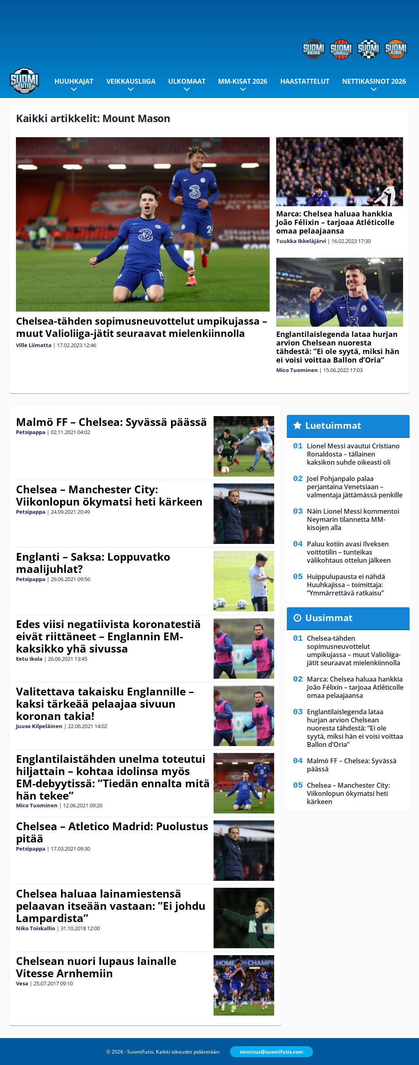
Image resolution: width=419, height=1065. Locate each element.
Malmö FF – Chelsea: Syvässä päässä (111, 421)
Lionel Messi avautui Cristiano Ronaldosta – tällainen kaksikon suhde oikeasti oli (353, 454)
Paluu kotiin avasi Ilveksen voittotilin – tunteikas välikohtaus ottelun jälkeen (349, 552)
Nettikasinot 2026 (374, 81)
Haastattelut (304, 81)
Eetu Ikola (29, 658)
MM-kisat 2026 (242, 81)
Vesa (22, 983)
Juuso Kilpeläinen (39, 726)
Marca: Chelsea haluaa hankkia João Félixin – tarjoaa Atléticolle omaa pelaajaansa (335, 222)
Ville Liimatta (34, 345)
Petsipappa (30, 432)
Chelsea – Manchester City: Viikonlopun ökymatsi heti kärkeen (109, 495)
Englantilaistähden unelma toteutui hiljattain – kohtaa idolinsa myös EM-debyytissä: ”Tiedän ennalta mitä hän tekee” (113, 777)
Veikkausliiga (130, 81)
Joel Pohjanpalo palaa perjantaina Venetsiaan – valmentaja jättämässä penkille (355, 486)
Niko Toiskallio (35, 928)
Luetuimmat (333, 425)
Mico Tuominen (297, 370)
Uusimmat (329, 617)
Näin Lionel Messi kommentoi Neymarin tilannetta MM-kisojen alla (353, 519)
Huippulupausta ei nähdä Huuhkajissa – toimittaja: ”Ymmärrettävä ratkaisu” (346, 584)
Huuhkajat (73, 81)
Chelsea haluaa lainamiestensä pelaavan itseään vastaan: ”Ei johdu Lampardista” (110, 905)
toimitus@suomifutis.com (271, 1051)
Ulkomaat (186, 81)
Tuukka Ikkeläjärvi (301, 241)
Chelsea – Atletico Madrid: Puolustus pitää (112, 832)
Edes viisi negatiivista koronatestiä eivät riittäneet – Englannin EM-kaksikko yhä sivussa (108, 636)
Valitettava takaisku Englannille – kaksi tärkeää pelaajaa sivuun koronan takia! (105, 703)
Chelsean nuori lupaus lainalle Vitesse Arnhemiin (96, 967)
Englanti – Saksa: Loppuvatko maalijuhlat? (93, 562)
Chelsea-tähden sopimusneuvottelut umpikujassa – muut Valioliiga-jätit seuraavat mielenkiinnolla (141, 327)
